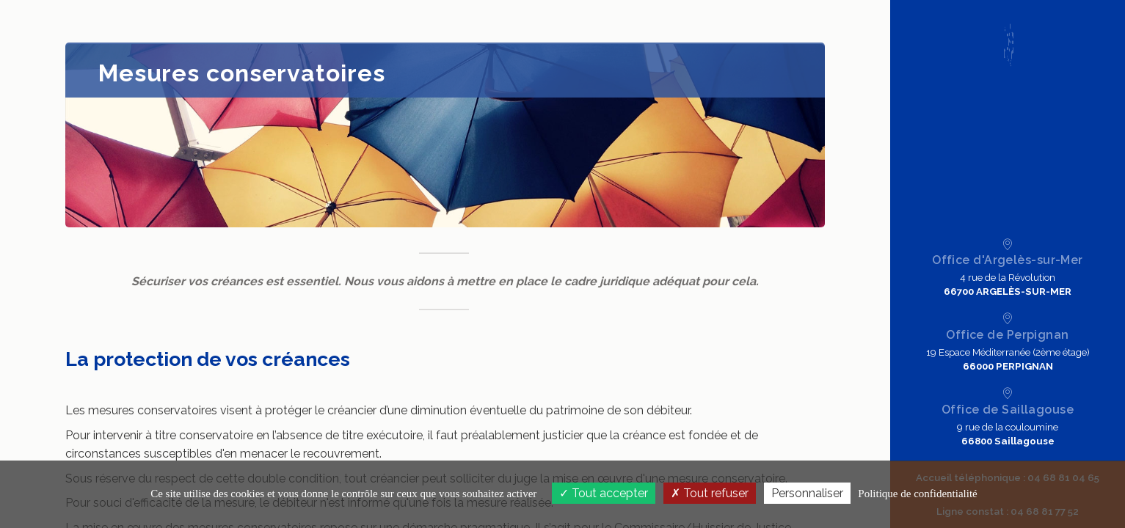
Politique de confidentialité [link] (917, 493)
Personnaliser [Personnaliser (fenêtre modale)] (807, 493)
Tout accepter (603, 493)
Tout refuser (710, 493)
